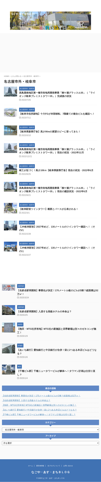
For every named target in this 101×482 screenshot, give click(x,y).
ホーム (30, 466)
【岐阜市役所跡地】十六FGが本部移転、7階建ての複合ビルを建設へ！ (57, 118)
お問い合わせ (68, 466)
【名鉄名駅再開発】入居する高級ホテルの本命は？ (44, 316)
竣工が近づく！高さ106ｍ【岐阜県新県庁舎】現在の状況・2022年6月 (56, 174)
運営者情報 (40, 466)
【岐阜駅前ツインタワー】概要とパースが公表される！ (48, 213)
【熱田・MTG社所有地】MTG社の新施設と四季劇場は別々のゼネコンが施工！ (39, 410)
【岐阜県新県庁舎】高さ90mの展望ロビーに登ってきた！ (50, 135)
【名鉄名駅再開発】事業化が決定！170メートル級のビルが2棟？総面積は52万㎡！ (41, 401)
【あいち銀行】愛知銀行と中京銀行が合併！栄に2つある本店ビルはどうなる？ (39, 415)
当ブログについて (53, 466)
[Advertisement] (50, 56)
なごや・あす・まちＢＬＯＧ (50, 472)
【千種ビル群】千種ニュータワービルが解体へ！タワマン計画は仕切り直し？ (39, 419)
